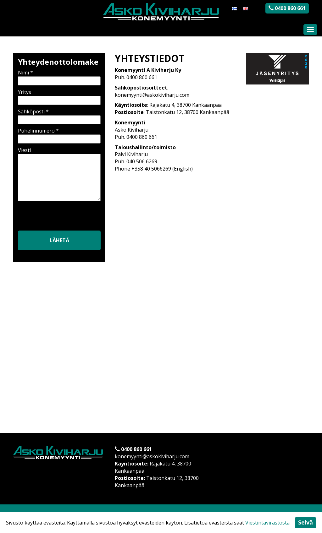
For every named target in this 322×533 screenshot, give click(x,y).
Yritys (59, 96)
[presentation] (62, 217)
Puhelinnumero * (59, 134)
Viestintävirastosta (267, 522)
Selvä (305, 522)
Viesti (59, 175)
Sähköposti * (59, 115)
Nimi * (59, 76)
